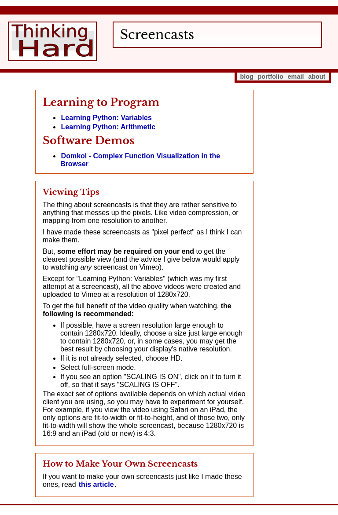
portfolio (270, 76)
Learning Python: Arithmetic (108, 127)
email (296, 76)
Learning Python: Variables (106, 117)
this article (96, 484)
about (316, 76)
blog (246, 76)
